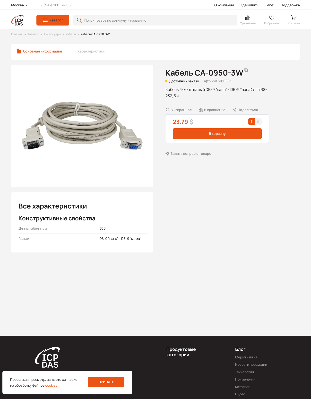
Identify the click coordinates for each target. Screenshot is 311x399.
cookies (51, 385)
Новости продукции (251, 364)
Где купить (250, 5)
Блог (270, 5)
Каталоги (242, 386)
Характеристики (91, 51)
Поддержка (290, 5)
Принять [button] (106, 382)
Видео (240, 394)
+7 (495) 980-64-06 (55, 5)
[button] (52, 20)
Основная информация (42, 51)
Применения (245, 379)
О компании (224, 5)
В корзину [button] (217, 133)
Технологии (244, 372)
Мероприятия (246, 357)
